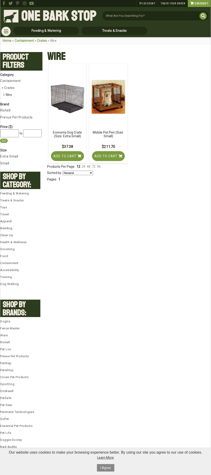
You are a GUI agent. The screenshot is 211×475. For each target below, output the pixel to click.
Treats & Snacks (114, 31)
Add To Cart (67, 156)
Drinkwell (7, 391)
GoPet (4, 419)
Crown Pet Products (14, 377)
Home (7, 41)
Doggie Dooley (11, 440)
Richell (5, 110)
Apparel (6, 221)
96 (99, 166)
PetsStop (6, 370)
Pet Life (5, 433)
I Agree (105, 468)
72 (94, 166)
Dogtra (5, 321)
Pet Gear (6, 405)
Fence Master (10, 328)
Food (4, 256)
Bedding (6, 228)
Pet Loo (5, 349)
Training (6, 277)
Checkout (199, 3)
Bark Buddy (8, 447)
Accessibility (9, 270)
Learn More (105, 457)
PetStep (6, 363)
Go (4, 141)
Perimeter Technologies (17, 412)
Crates (42, 41)
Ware (4, 335)
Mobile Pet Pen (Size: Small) (108, 134)
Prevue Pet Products (16, 117)
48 (88, 166)
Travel (4, 214)
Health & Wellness (13, 242)
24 (83, 166)
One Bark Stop (58, 16)
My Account (147, 3)
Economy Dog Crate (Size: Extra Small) (67, 134)
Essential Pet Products (16, 426)
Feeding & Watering (46, 31)
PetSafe (6, 398)
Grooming (7, 249)
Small (4, 163)
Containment (24, 41)
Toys (3, 207)
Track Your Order (172, 3)
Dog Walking (9, 284)
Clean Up (6, 235)
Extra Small (9, 156)
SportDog (7, 384)
